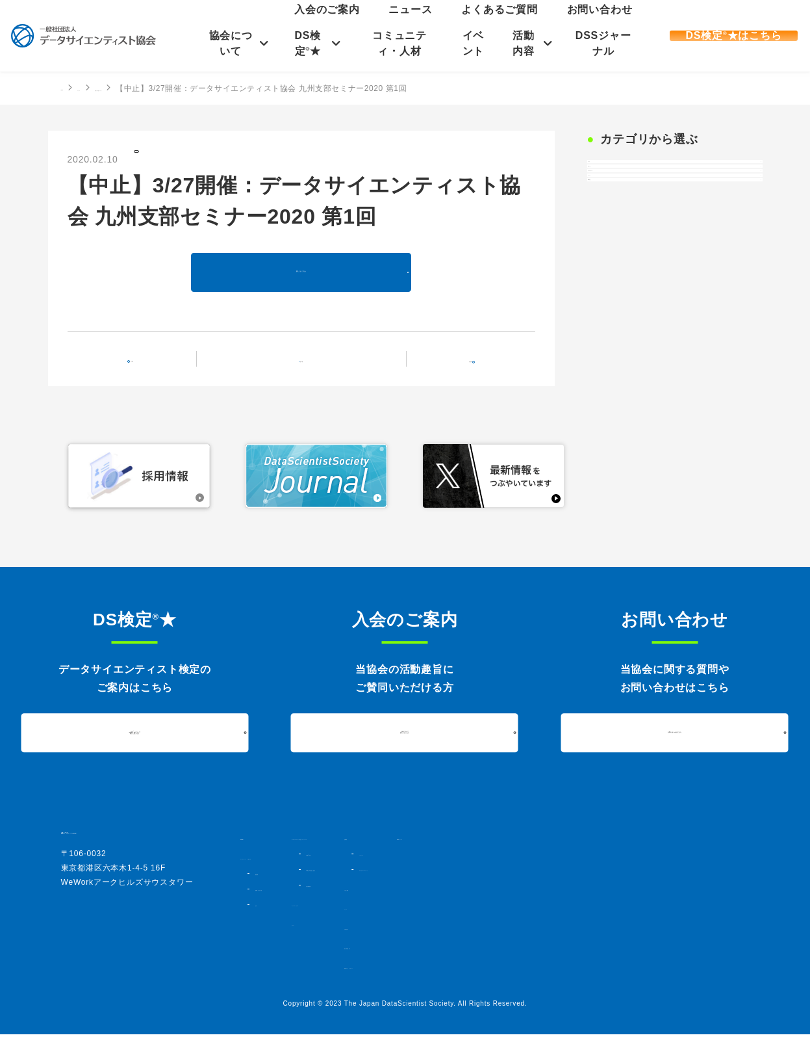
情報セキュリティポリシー (608, 991)
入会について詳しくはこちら (404, 745)
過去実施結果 (428, 909)
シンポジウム (595, 866)
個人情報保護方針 (591, 971)
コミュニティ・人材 (399, 43)
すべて (610, 176)
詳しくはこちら (301, 283)
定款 (262, 929)
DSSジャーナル (600, 43)
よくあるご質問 (551, 23)
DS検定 (612, 311)
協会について (232, 43)
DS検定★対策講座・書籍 (450, 894)
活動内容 (522, 43)
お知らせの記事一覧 (184, 88)
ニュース (501, 23)
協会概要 (269, 898)
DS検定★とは (431, 878)
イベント (471, 43)
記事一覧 (309, 370)
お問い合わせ (609, 23)
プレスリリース (630, 244)
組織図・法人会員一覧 (292, 913)
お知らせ (159, 158)
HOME (73, 87)
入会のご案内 (455, 23)
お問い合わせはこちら (674, 745)
